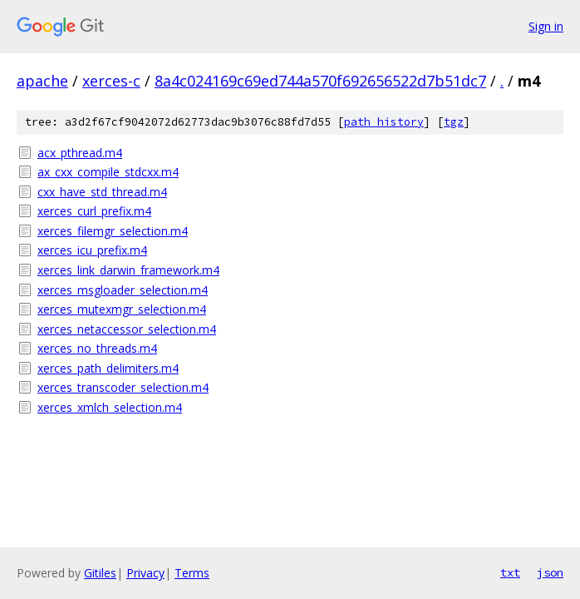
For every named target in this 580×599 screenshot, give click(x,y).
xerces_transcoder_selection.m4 (123, 387)
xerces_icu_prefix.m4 (92, 250)
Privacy (145, 573)
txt (510, 572)
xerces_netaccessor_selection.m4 (126, 329)
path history (384, 122)
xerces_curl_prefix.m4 (94, 211)
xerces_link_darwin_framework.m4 (128, 270)
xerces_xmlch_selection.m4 (109, 407)
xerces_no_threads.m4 (97, 348)
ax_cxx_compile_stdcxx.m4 (108, 172)
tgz (454, 122)
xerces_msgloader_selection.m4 (122, 290)
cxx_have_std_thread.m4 (102, 192)
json (550, 572)
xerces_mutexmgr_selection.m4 (121, 309)
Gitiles (100, 573)
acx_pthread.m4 (79, 153)
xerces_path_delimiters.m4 (108, 368)
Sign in (545, 26)
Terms (191, 573)
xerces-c (111, 81)
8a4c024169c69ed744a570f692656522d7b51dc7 (320, 81)
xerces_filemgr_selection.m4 (112, 231)
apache (42, 81)
